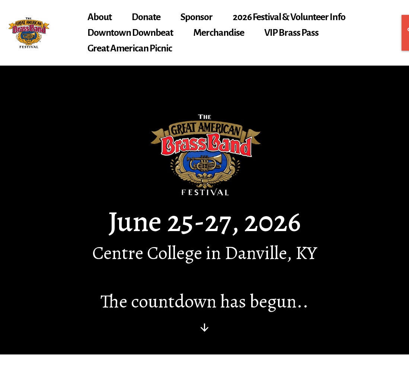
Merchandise (218, 33)
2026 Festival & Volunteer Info (289, 17)
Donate (146, 17)
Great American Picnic (129, 48)
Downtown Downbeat (130, 33)
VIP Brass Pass (291, 33)
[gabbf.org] (29, 32)
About (99, 17)
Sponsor (196, 17)
